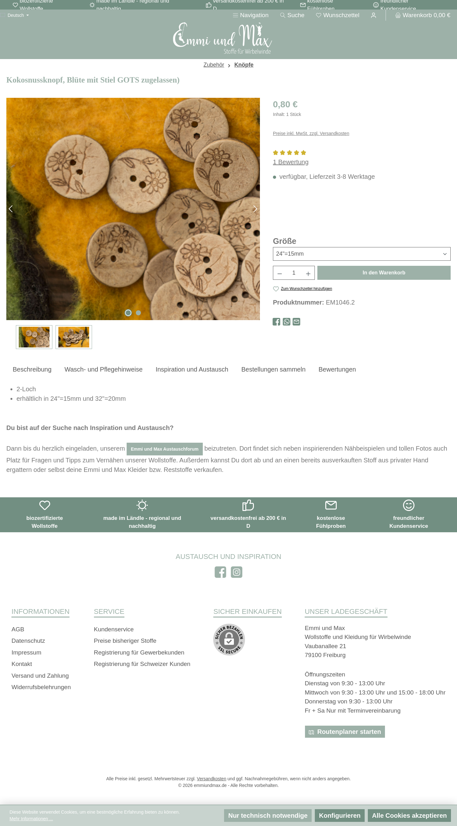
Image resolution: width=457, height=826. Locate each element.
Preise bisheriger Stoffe (125, 640)
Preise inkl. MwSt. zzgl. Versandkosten (311, 133)
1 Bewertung (290, 161)
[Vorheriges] (11, 208)
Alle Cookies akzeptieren (409, 815)
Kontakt (21, 664)
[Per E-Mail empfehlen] (296, 321)
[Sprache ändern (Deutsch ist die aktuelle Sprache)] (14, 15)
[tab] (32, 369)
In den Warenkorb (384, 272)
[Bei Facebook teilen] (276, 321)
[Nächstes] (255, 208)
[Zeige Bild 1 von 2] (128, 312)
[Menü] (250, 15)
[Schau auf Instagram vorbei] (236, 572)
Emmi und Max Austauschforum (164, 449)
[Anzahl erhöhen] (308, 273)
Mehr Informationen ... (31, 818)
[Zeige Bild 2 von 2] (138, 312)
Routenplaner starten (345, 731)
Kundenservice (114, 629)
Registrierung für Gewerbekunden (139, 652)
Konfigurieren (340, 815)
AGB (17, 629)
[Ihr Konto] (374, 15)
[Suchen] (292, 15)
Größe (284, 240)
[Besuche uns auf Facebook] (220, 572)
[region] (133, 223)
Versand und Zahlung (40, 675)
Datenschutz (28, 640)
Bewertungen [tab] (337, 369)
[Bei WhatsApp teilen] (286, 321)
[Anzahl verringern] (279, 273)
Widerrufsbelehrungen (41, 687)
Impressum (26, 652)
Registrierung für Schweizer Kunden (142, 664)
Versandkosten (211, 778)
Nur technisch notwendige (268, 815)
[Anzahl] (294, 273)
